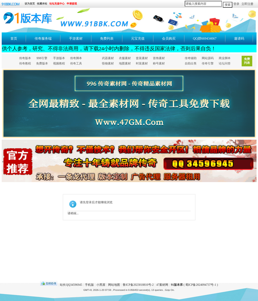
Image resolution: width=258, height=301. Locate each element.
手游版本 (59, 58)
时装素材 (142, 63)
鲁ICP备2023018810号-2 (138, 284)
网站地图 (114, 284)
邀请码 (239, 38)
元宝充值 (138, 38)
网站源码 (208, 58)
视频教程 (59, 63)
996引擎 (42, 58)
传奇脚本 (76, 58)
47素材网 (162, 284)
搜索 (228, 4)
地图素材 (125, 63)
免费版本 (42, 63)
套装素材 (142, 58)
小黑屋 (100, 284)
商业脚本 (225, 58)
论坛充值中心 (57, 4)
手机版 (89, 284)
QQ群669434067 (205, 38)
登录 (236, 4)
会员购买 (169, 38)
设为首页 (30, 4)
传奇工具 (76, 63)
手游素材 (76, 38)
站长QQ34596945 (71, 284)
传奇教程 (25, 63)
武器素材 (108, 58)
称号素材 (159, 63)
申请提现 (72, 4)
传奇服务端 (43, 38)
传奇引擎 (208, 63)
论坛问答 (225, 63)
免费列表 (107, 38)
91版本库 (177, 284)
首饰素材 (159, 58)
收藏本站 (42, 4)
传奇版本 (25, 58)
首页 (13, 38)
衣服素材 (125, 58)
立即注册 (247, 4)
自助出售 (191, 63)
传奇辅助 (191, 58)
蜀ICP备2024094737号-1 (200, 284)
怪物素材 (108, 63)
